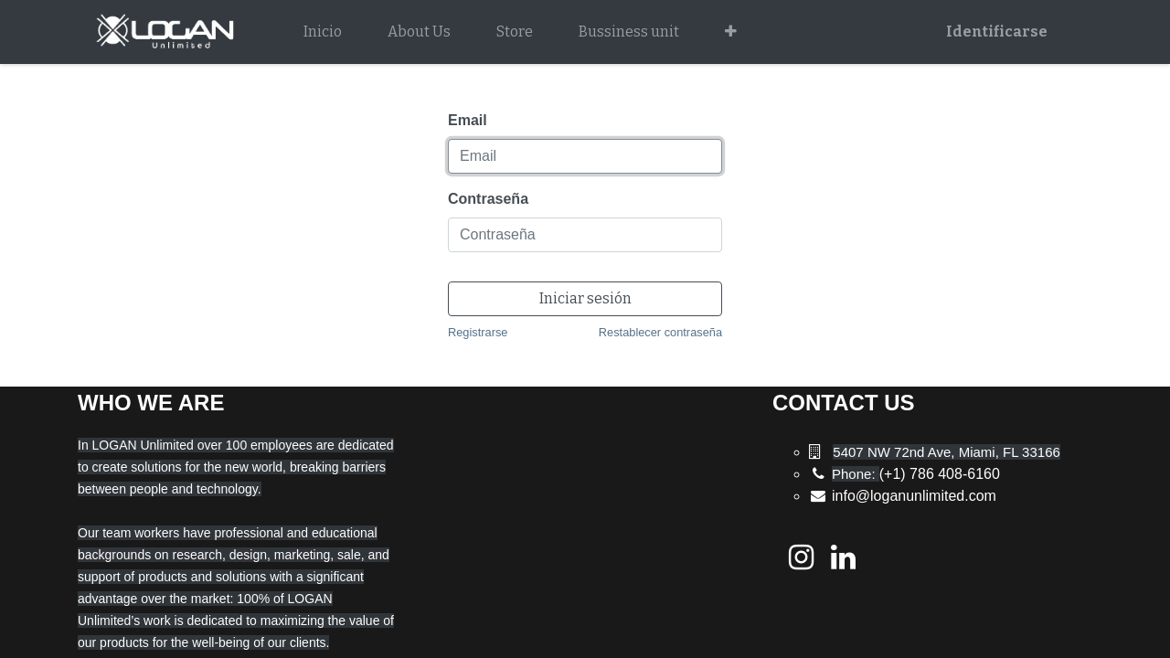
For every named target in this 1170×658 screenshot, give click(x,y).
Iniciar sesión (585, 298)
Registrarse (477, 332)
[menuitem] (323, 32)
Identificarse (997, 31)
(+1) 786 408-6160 (916, 474)
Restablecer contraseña (660, 332)
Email (467, 120)
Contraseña (488, 199)
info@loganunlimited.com (914, 496)
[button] (731, 32)
